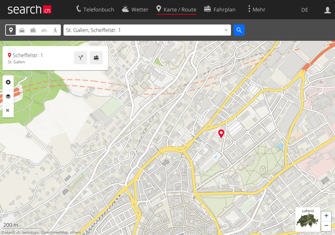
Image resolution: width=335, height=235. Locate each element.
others (75, 232)
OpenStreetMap (54, 232)
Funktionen (8, 111)
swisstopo (30, 232)
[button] (326, 216)
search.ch (12, 232)
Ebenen (8, 96)
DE (304, 9)
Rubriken (8, 82)
